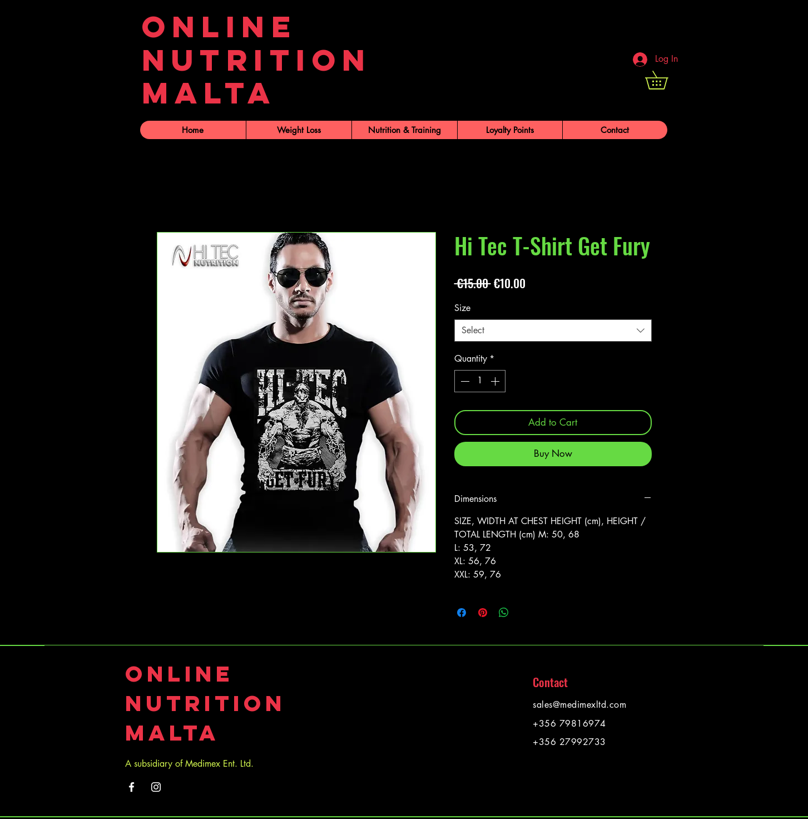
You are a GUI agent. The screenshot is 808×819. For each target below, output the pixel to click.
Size (462, 308)
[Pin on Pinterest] (482, 612)
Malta (172, 733)
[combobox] (553, 330)
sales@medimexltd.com (579, 705)
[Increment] (496, 381)
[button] (665, 80)
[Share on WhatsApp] (503, 612)
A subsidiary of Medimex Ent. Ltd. (189, 763)
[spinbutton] (480, 381)
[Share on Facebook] (461, 612)
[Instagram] (156, 787)
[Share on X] (525, 612)
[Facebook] (131, 787)
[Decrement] (464, 381)
